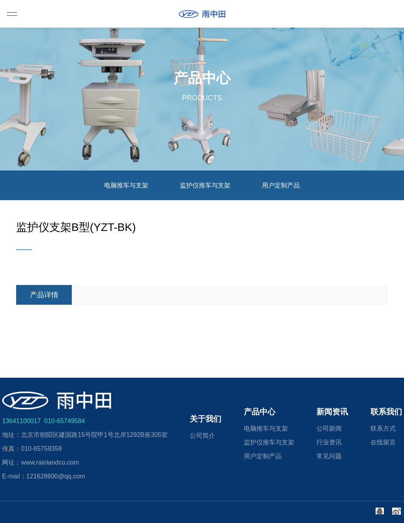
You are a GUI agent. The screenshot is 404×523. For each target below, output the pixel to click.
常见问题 (329, 456)
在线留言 (383, 442)
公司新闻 (329, 428)
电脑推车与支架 (126, 185)
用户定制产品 (281, 185)
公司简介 (202, 435)
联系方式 (383, 428)
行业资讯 (329, 442)
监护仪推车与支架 (205, 185)
